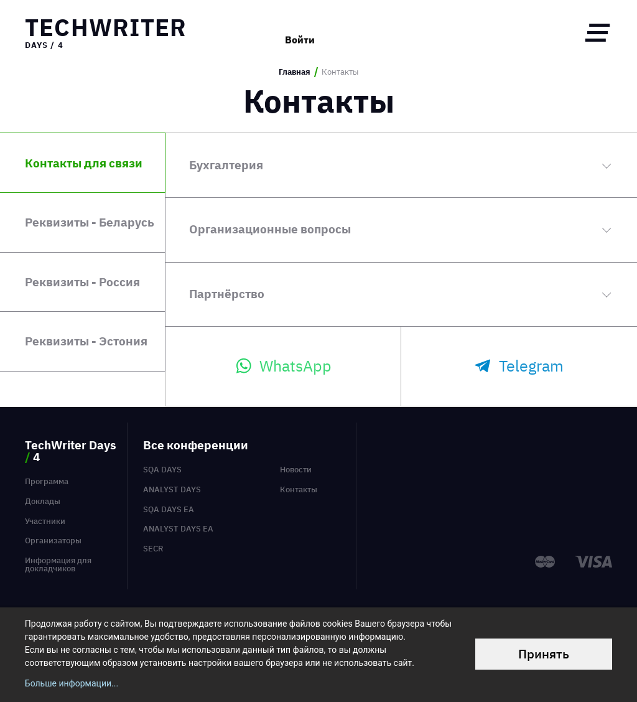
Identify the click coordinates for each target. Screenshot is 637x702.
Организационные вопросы (270, 228)
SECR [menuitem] (153, 548)
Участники (45, 521)
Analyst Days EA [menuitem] (178, 528)
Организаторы (53, 540)
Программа (46, 481)
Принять (543, 653)
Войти (300, 32)
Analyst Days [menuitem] (172, 489)
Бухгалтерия (226, 164)
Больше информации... (71, 683)
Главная (294, 72)
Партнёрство (226, 293)
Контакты (298, 489)
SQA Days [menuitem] (162, 469)
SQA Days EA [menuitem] (168, 509)
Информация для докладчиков (58, 564)
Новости (296, 469)
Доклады (42, 501)
